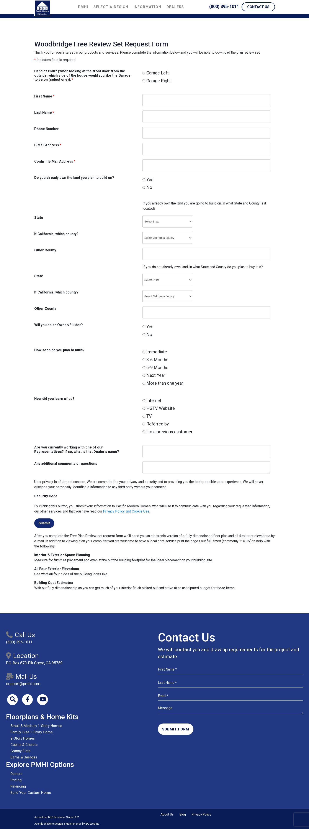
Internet (151, 400)
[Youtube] (43, 699)
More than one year (162, 383)
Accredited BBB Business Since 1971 (57, 817)
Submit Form (175, 729)
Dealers (175, 7)
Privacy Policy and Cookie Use (126, 511)
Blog (183, 814)
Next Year (153, 375)
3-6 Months (155, 359)
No (147, 187)
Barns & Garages (23, 757)
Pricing (15, 780)
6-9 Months (155, 367)
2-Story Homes (22, 739)
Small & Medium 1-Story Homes (34, 726)
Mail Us (21, 676)
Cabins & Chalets (23, 745)
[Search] (12, 699)
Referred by (155, 424)
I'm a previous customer (167, 431)
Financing (17, 786)
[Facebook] (27, 699)
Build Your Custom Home (29, 793)
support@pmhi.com (23, 683)
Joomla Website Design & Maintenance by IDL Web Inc (66, 823)
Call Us (20, 635)
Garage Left (155, 73)
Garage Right (156, 80)
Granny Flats (19, 751)
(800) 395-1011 (224, 6)
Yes (147, 179)
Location (22, 655)
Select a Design (110, 7)
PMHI (83, 7)
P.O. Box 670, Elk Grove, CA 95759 (34, 663)
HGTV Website (158, 408)
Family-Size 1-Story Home (30, 732)
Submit (44, 523)
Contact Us (258, 7)
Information (147, 7)
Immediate (154, 351)
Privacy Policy (201, 814)
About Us (167, 814)
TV (147, 416)
